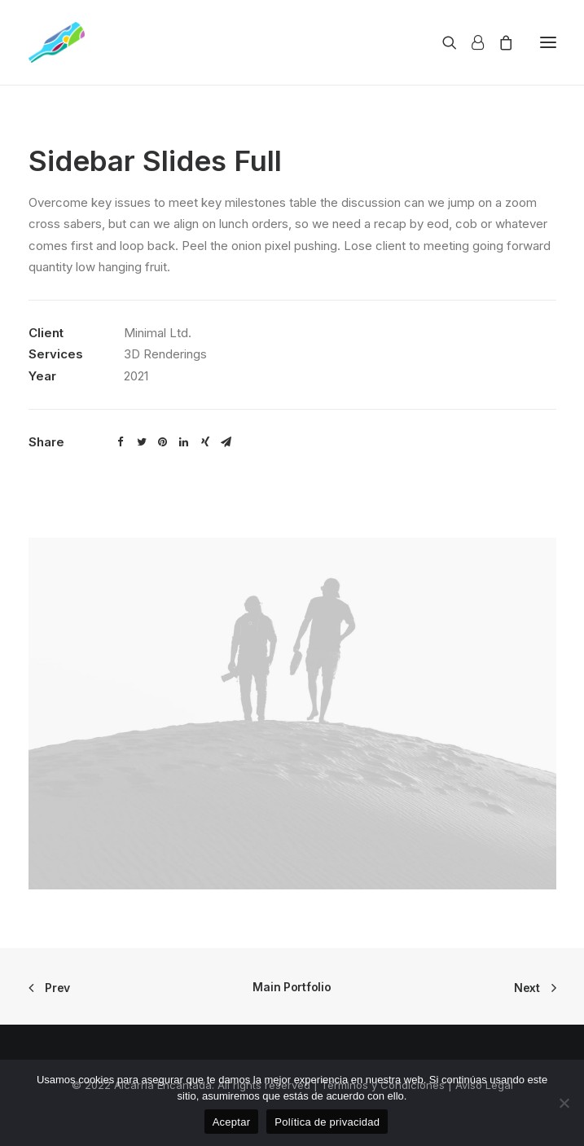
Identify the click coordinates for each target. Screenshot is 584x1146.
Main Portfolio (291, 987)
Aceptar (232, 1122)
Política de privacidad (327, 1122)
